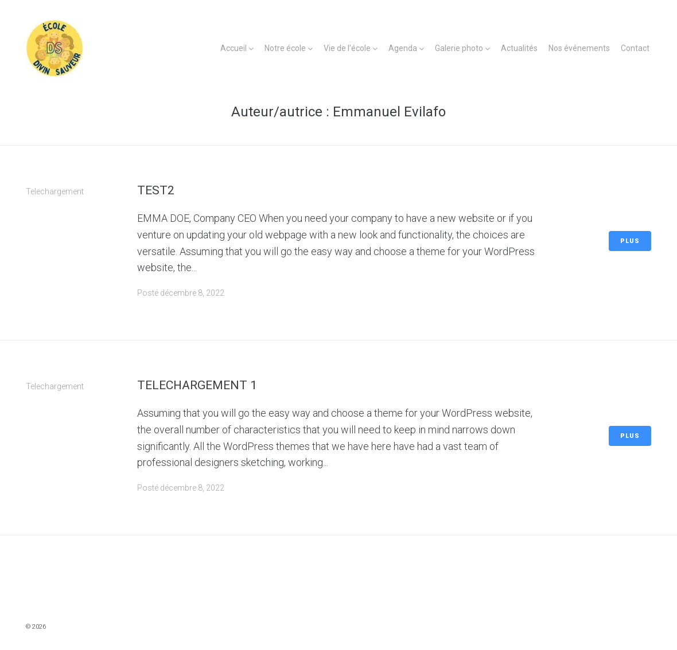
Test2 (155, 190)
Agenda (402, 48)
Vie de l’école (347, 48)
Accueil (233, 48)
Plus (630, 241)
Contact (635, 48)
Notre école (285, 48)
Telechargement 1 (197, 385)
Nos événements (579, 48)
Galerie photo (459, 48)
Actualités (519, 48)
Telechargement (55, 191)
